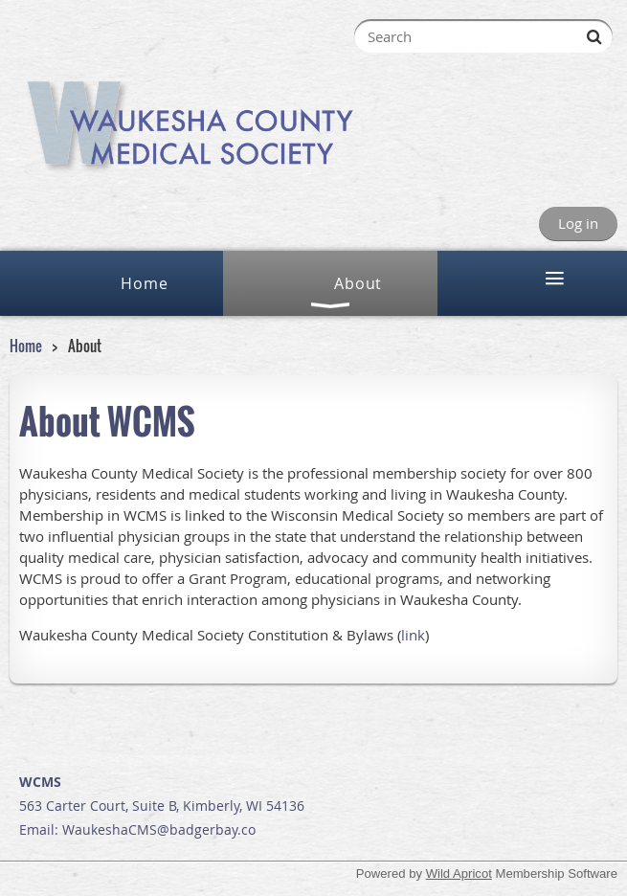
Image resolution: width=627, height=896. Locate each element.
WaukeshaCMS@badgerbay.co (159, 829)
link (413, 634)
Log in (578, 223)
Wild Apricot (459, 873)
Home (26, 345)
